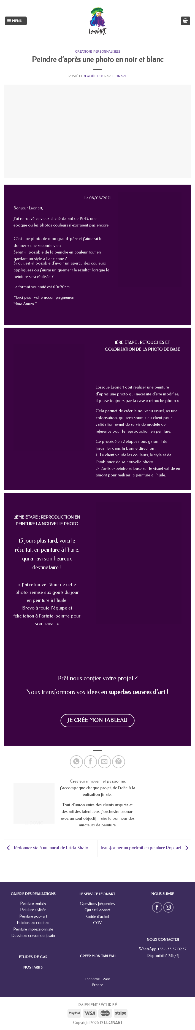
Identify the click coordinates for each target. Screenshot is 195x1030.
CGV (97, 923)
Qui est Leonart (97, 910)
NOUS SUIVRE (162, 894)
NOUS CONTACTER (163, 939)
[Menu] (16, 21)
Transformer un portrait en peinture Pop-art (145, 847)
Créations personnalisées (97, 51)
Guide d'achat (97, 916)
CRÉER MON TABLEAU (97, 956)
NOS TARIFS (33, 967)
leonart (119, 76)
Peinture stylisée (33, 909)
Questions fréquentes (97, 903)
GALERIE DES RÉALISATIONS (33, 894)
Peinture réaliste (33, 903)
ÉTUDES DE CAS (33, 957)
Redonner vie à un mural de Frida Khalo (46, 847)
